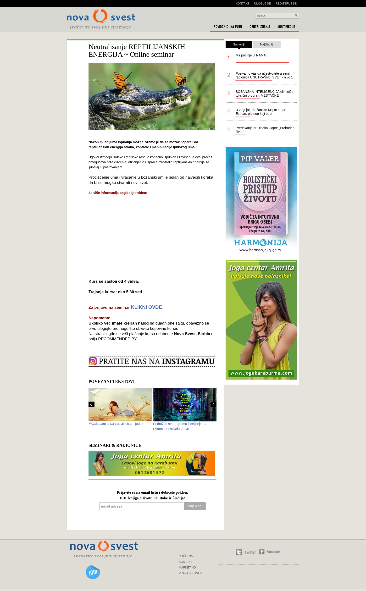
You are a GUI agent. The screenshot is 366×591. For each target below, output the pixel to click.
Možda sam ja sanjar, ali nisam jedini (116, 423)
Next (213, 404)
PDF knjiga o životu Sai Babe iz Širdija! (152, 498)
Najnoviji (238, 45)
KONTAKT (185, 561)
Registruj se (286, 3)
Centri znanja (260, 26)
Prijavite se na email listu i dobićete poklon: (152, 492)
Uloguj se (262, 3)
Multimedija (286, 26)
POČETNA (186, 556)
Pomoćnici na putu (228, 26)
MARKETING (187, 567)
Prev (91, 404)
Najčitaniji (266, 44)
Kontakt (243, 3)
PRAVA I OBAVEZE (191, 573)
